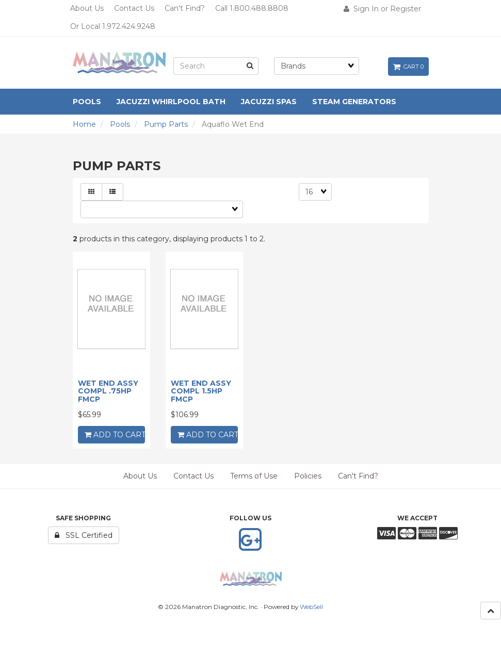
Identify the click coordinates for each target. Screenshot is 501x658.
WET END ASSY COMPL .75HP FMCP (108, 391)
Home (84, 124)
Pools (120, 124)
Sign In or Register (382, 8)
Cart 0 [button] (408, 66)
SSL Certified (83, 535)
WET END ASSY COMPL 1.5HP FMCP (201, 391)
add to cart (115, 434)
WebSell (311, 607)
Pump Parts (166, 124)
